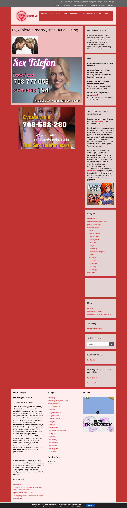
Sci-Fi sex (91, 382)
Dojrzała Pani (17, 484)
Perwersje (92, 258)
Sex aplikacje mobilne (94, 311)
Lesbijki (91, 246)
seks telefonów (93, 171)
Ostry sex (92, 255)
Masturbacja (93, 249)
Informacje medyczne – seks (97, 222)
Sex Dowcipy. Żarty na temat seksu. (99, 314)
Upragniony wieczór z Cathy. (23, 493)
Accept (90, 505)
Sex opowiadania (93, 228)
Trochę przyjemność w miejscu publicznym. (28, 496)
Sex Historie (93, 264)
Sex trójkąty (93, 270)
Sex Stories (91, 360)
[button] (110, 18)
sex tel (95, 95)
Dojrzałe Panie (94, 237)
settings (79, 506)
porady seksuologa (94, 225)
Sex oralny (92, 267)
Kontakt (110, 5)
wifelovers (92, 377)
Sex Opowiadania (81, 5)
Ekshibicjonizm (94, 240)
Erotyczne (92, 243)
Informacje (91, 219)
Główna (57, 5)
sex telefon (99, 121)
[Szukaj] (111, 344)
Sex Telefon (66, 5)
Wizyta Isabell (18, 499)
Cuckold (91, 231)
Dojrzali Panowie (94, 234)
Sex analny (92, 261)
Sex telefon (91, 273)
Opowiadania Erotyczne (97, 5)
